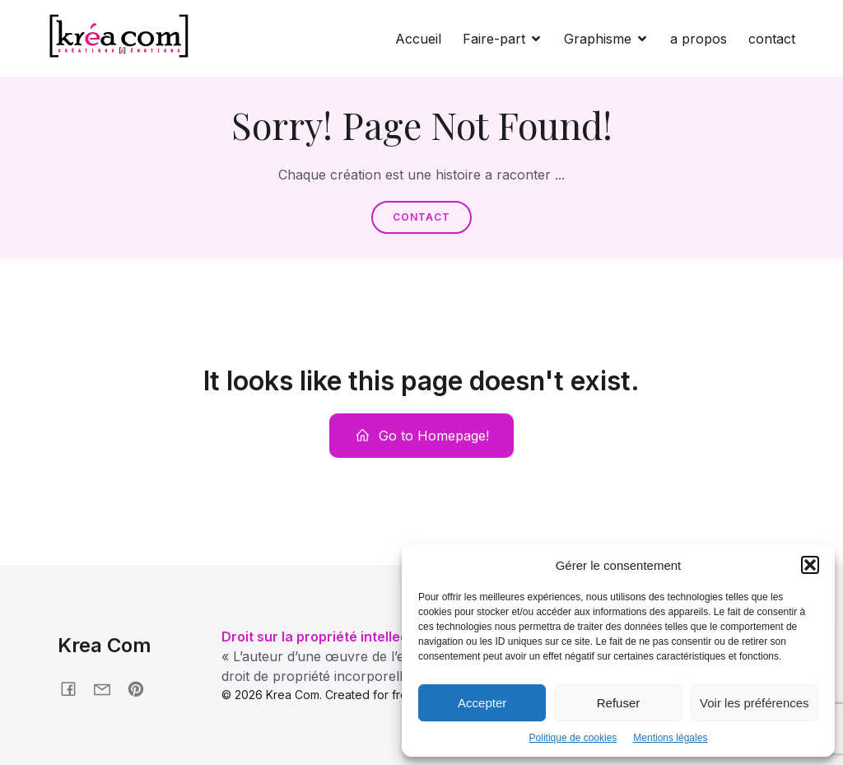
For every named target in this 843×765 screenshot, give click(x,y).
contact (771, 38)
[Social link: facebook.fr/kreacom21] (74, 688)
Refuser (618, 703)
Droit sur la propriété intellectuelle (333, 636)
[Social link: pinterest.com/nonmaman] (142, 688)
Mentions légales (670, 738)
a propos (698, 38)
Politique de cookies (573, 738)
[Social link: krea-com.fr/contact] (108, 688)
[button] (810, 565)
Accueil (418, 38)
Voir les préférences (754, 703)
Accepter (482, 703)
